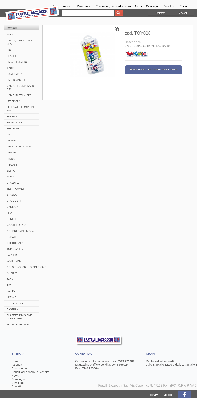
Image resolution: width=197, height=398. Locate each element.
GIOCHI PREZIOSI (17, 224)
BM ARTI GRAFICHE (18, 61)
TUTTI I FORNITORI (18, 324)
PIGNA (10, 158)
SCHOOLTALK (15, 243)
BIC (9, 49)
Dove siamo (84, 6)
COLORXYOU (15, 303)
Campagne (152, 6)
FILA (9, 212)
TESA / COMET (15, 188)
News (138, 6)
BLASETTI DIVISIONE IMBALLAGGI (19, 317)
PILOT (10, 134)
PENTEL (12, 152)
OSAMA (11, 140)
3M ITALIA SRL (15, 122)
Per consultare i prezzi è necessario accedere (153, 69)
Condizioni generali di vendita (113, 6)
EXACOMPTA (14, 74)
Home (15, 361)
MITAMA (11, 297)
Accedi (183, 12)
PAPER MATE (15, 128)
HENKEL (12, 218)
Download (169, 6)
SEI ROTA (12, 170)
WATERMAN (14, 261)
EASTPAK (12, 309)
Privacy (153, 394)
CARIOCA (12, 206)
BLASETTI (12, 55)
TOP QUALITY (15, 249)
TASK (10, 279)
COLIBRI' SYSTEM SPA (20, 231)
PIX (9, 285)
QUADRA (12, 273)
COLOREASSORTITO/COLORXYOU (27, 267)
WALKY (11, 291)
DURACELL (13, 237)
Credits (167, 394)
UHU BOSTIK (14, 200)
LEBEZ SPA (13, 101)
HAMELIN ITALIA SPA (19, 95)
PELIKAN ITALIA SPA (19, 146)
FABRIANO (13, 116)
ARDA (10, 34)
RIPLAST (12, 164)
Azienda (68, 6)
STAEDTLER (14, 182)
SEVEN (11, 176)
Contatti (184, 6)
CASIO (10, 68)
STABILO (12, 194)
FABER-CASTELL (17, 80)
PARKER (12, 255)
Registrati (160, 12)
